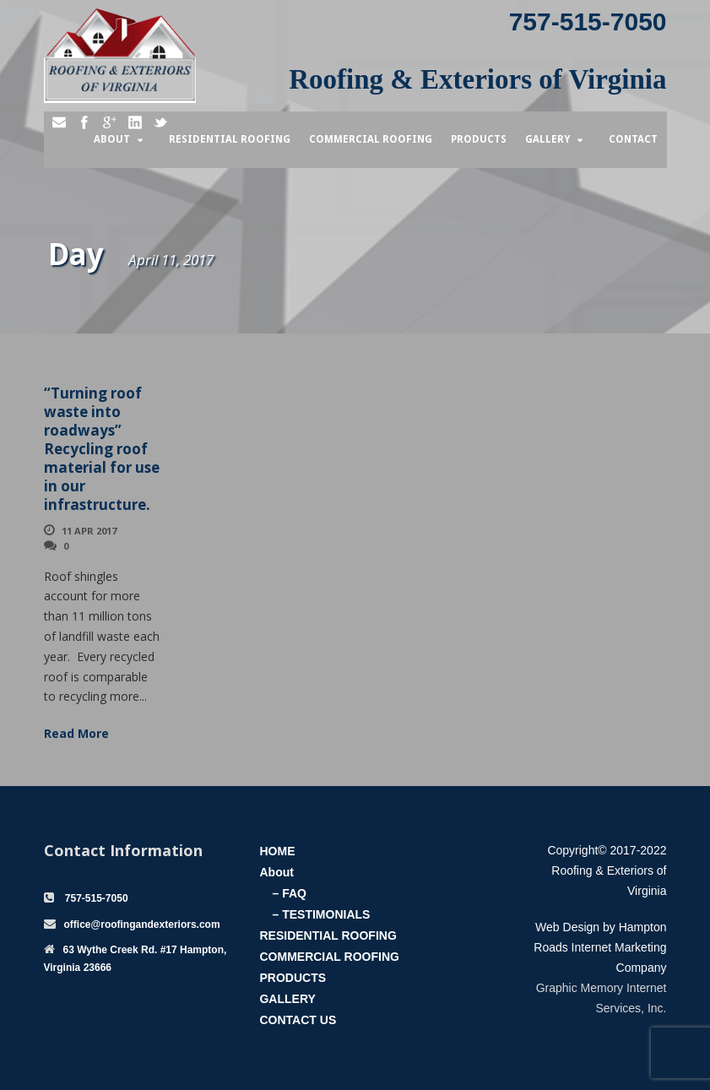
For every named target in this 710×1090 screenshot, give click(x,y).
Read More (76, 733)
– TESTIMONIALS (321, 914)
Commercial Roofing (370, 139)
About (112, 139)
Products (479, 139)
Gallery (547, 139)
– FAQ (289, 893)
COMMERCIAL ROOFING (328, 956)
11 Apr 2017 (89, 530)
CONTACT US (297, 1020)
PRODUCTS (292, 977)
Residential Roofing (229, 139)
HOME (277, 851)
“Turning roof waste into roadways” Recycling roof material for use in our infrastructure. (102, 449)
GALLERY (287, 999)
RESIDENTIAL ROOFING (327, 935)
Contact (633, 139)
